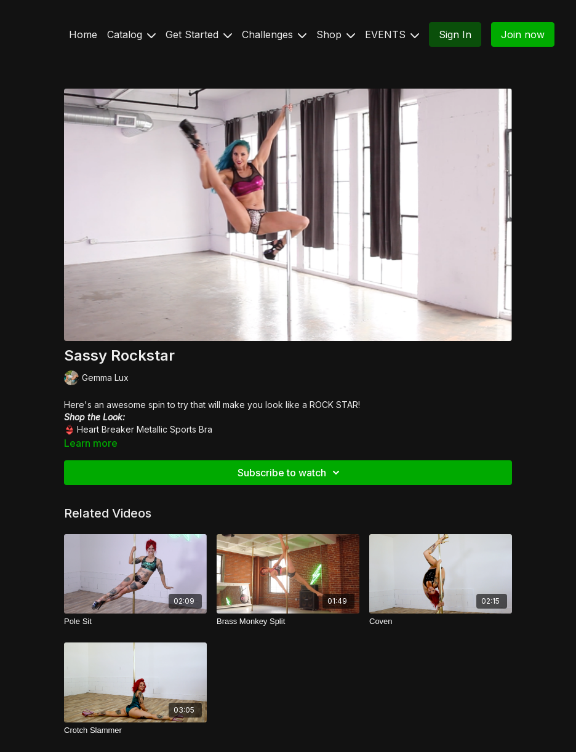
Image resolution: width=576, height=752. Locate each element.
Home (83, 34)
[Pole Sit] (135, 621)
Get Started (199, 34)
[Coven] (440, 621)
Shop (335, 34)
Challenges (274, 34)
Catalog (131, 34)
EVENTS (392, 34)
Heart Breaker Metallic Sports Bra (144, 429)
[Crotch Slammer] (135, 730)
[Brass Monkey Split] (288, 621)
